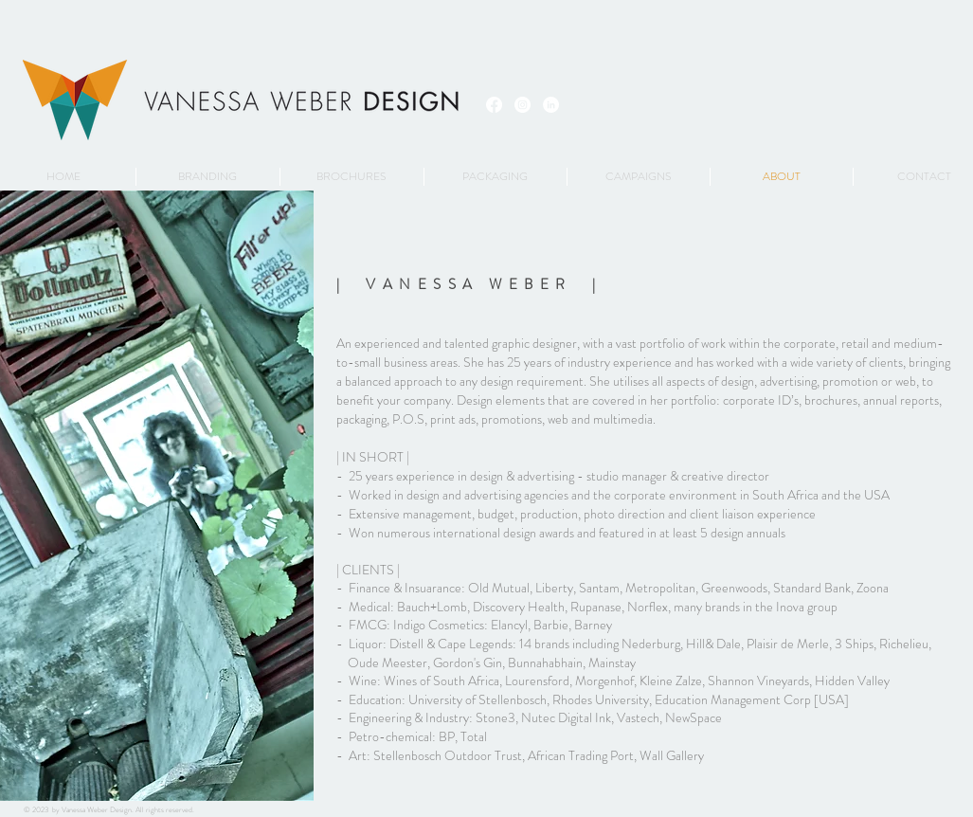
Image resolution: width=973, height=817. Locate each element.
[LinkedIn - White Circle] (551, 105)
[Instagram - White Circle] (522, 105)
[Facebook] (494, 105)
